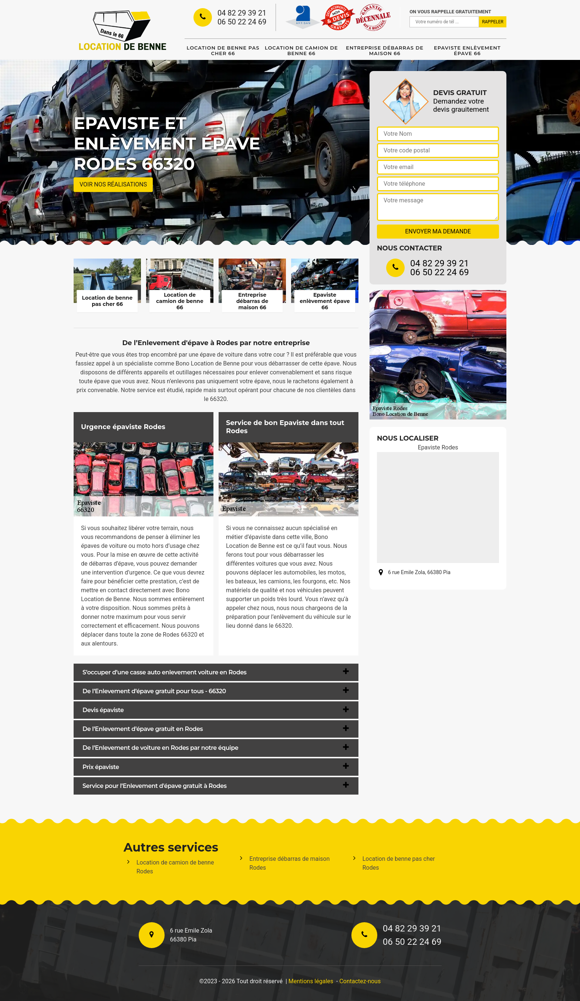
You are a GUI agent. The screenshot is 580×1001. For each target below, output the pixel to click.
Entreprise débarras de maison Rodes (289, 863)
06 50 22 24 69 (242, 21)
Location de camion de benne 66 (301, 50)
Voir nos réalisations (113, 184)
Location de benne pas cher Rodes (398, 863)
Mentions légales (311, 981)
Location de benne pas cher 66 (223, 50)
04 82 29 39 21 (242, 13)
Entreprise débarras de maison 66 (385, 50)
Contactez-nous (360, 981)
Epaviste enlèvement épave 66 (467, 50)
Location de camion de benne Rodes (175, 867)
